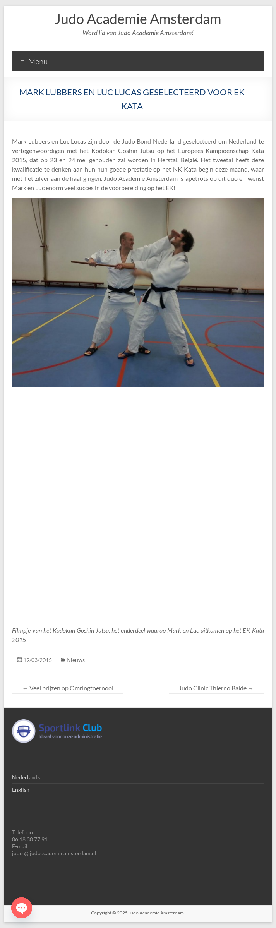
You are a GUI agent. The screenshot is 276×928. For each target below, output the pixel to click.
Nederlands (26, 777)
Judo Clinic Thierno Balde (216, 687)
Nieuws (76, 660)
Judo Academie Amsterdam (138, 18)
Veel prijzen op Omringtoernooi (67, 687)
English (20, 789)
